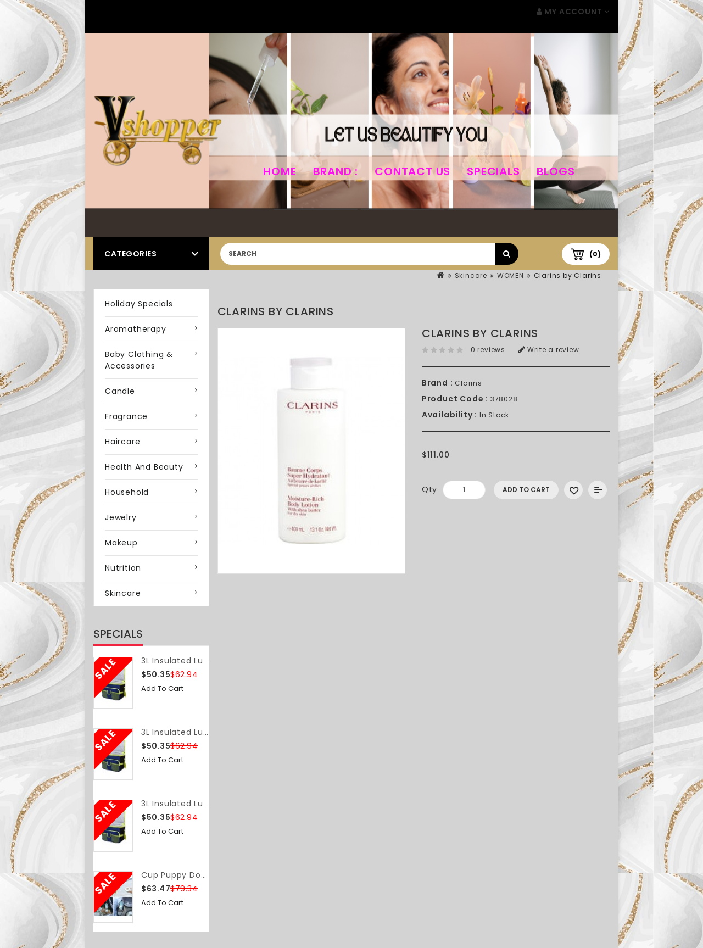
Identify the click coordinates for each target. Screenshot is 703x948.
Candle (120, 391)
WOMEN (510, 275)
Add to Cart (162, 688)
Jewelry (121, 517)
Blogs (556, 171)
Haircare (122, 441)
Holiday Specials (139, 303)
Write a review (548, 349)
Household (127, 492)
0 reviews (488, 349)
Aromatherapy (135, 329)
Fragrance (126, 416)
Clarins (468, 383)
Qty (429, 489)
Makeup (121, 542)
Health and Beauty (144, 466)
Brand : (336, 171)
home (279, 171)
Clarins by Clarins (567, 275)
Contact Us (412, 171)
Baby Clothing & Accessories (139, 360)
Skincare (471, 275)
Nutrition (123, 567)
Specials (493, 171)
